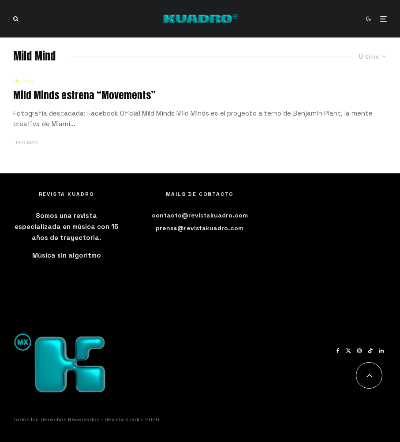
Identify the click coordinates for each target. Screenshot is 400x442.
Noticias (23, 80)
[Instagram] (359, 350)
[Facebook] (338, 350)
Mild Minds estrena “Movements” (84, 95)
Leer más (25, 142)
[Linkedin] (381, 350)
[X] (348, 350)
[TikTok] (370, 350)
